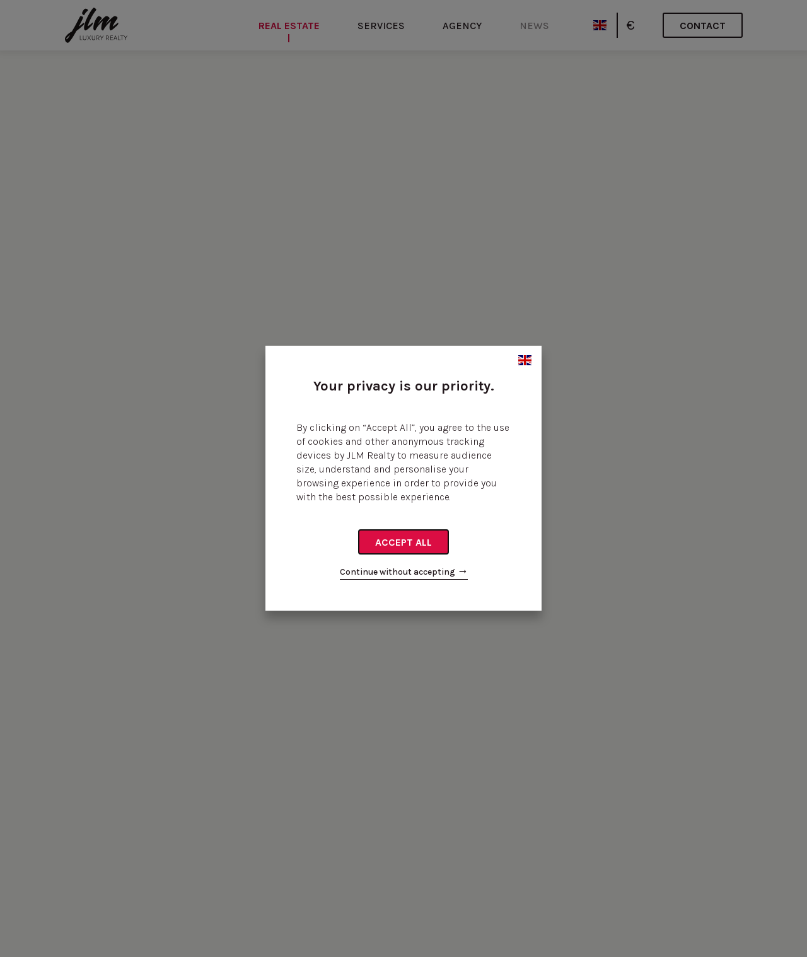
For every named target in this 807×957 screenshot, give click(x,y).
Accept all (403, 542)
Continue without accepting (404, 572)
